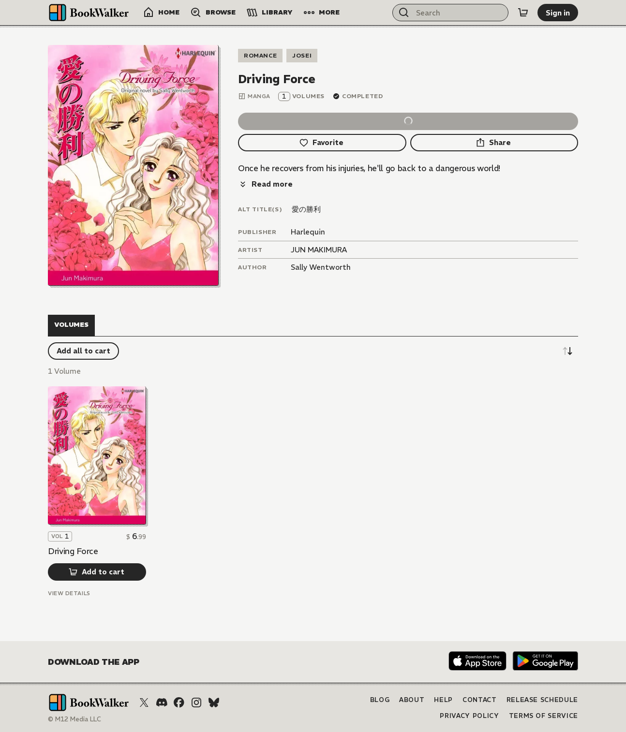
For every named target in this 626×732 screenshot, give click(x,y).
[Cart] (523, 12)
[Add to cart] (97, 572)
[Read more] (265, 184)
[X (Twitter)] (144, 702)
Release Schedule (542, 700)
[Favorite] (322, 142)
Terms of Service (543, 716)
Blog (380, 700)
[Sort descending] (567, 351)
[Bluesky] (214, 702)
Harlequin (308, 231)
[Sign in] (557, 12)
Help (443, 700)
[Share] (494, 142)
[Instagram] (196, 702)
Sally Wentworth (321, 267)
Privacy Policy (469, 716)
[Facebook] (179, 702)
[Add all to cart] (83, 351)
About (411, 700)
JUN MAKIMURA (319, 249)
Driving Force (73, 551)
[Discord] (161, 702)
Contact (479, 700)
